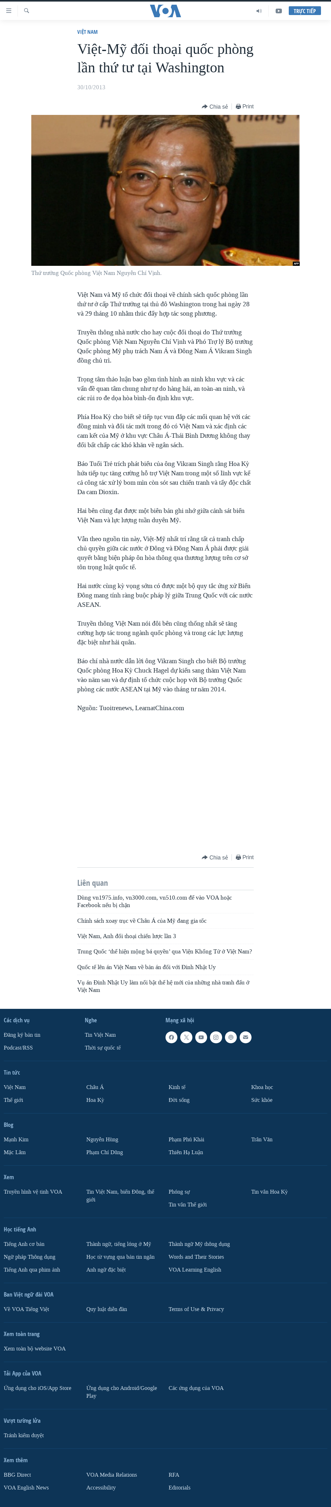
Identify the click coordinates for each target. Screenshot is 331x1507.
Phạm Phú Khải (186, 1139)
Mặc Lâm (15, 1152)
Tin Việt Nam (100, 1035)
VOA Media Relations (111, 1475)
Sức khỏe (261, 1100)
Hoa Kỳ (95, 1100)
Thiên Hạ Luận (186, 1152)
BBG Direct (17, 1475)
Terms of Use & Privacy (196, 1309)
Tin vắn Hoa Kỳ (269, 1191)
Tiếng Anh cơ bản (24, 1244)
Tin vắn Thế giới (188, 1204)
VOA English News (26, 1487)
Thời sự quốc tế (103, 1047)
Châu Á (95, 1087)
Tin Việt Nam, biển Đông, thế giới (120, 1195)
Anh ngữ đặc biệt (106, 1269)
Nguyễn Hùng (102, 1139)
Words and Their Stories (196, 1257)
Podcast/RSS (18, 1047)
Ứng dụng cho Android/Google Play (121, 1392)
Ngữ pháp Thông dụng (29, 1257)
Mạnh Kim (16, 1139)
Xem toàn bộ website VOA (35, 1348)
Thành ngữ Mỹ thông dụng (199, 1244)
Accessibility (101, 1487)
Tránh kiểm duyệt (24, 1435)
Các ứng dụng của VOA (196, 1388)
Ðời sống (179, 1100)
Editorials (180, 1487)
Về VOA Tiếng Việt (26, 1309)
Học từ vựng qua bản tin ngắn (120, 1257)
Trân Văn (261, 1139)
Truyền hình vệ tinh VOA (33, 1191)
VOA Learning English (195, 1269)
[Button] (215, 106)
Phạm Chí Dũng (104, 1152)
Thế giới (13, 1100)
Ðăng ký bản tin (22, 1035)
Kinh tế (177, 1087)
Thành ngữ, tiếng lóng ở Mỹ (118, 1244)
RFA (174, 1475)
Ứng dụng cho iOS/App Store (37, 1388)
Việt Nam (87, 31)
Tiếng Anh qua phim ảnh (32, 1269)
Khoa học (262, 1087)
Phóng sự (179, 1191)
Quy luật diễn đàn (106, 1309)
